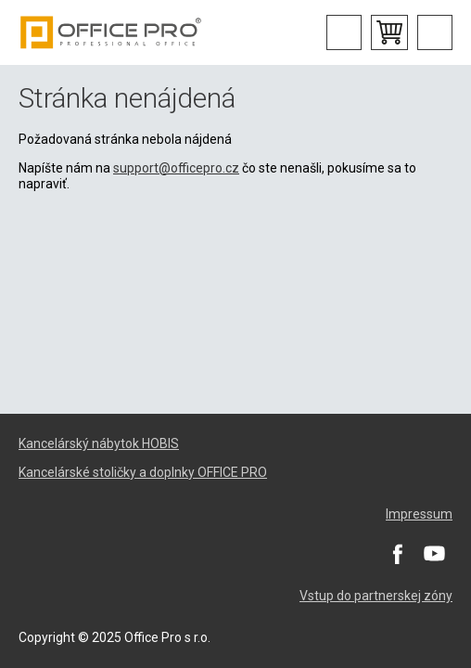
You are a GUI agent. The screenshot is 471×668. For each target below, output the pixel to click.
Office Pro (111, 32)
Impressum (419, 514)
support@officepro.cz (176, 168)
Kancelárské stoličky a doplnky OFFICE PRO (143, 472)
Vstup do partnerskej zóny (375, 595)
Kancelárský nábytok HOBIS (99, 443)
